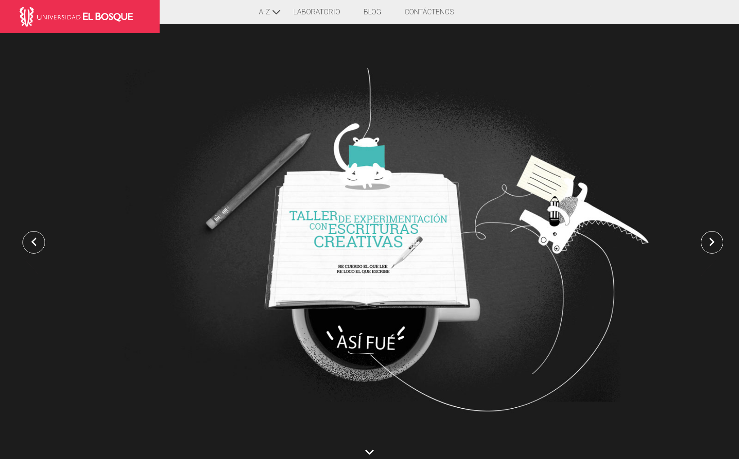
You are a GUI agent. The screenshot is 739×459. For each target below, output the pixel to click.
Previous (30, 264)
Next (708, 264)
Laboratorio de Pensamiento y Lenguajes (84, 16)
